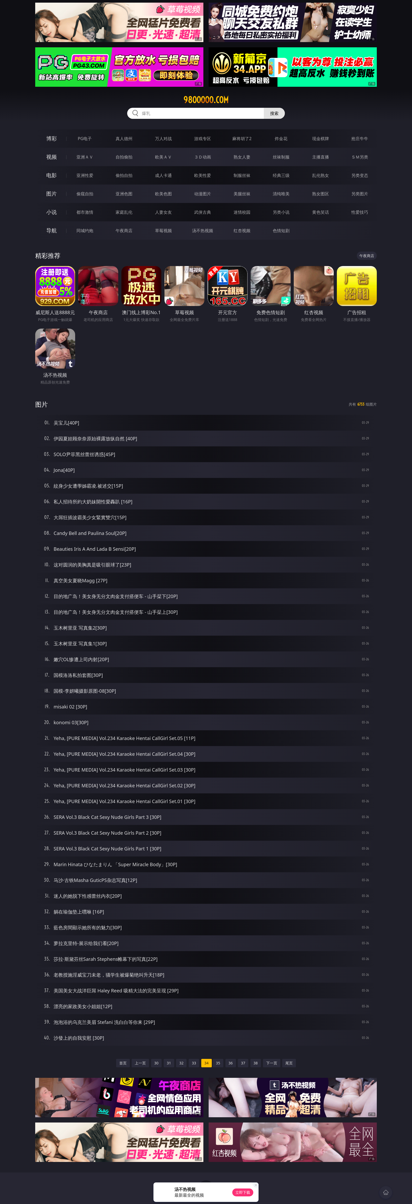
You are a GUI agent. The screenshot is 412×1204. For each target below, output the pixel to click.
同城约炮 (84, 230)
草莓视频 (163, 230)
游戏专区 (202, 138)
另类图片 (359, 194)
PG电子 (85, 138)
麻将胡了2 (241, 138)
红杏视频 (242, 230)
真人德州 (124, 138)
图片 (51, 193)
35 (218, 1062)
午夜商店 (124, 230)
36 (231, 1062)
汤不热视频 (202, 230)
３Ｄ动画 (202, 157)
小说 (51, 212)
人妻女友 (163, 212)
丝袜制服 (281, 157)
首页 (123, 1062)
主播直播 (320, 157)
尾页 (289, 1062)
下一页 (271, 1062)
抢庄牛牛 (359, 138)
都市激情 (84, 212)
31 (169, 1062)
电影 (51, 175)
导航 (51, 230)
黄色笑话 (320, 212)
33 (194, 1062)
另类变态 (359, 175)
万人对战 (163, 138)
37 (243, 1062)
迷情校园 (242, 212)
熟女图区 (320, 194)
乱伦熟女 (320, 175)
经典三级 (281, 175)
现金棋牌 (320, 138)
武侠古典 (202, 212)
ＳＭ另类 (359, 157)
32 (181, 1062)
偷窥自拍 (84, 194)
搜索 (274, 113)
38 (256, 1062)
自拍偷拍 (124, 157)
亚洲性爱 (84, 175)
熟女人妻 (242, 157)
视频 (51, 156)
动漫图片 (202, 194)
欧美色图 (163, 194)
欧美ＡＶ (163, 157)
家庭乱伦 (124, 212)
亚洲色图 (124, 194)
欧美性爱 (202, 175)
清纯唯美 (281, 194)
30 (156, 1062)
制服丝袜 (242, 175)
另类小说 (281, 212)
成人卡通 (163, 175)
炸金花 (281, 138)
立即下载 (242, 1192)
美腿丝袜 (242, 194)
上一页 (140, 1062)
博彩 (51, 138)
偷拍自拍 (124, 175)
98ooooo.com (206, 100)
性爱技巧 (359, 212)
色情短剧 (281, 230)
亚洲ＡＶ (84, 157)
